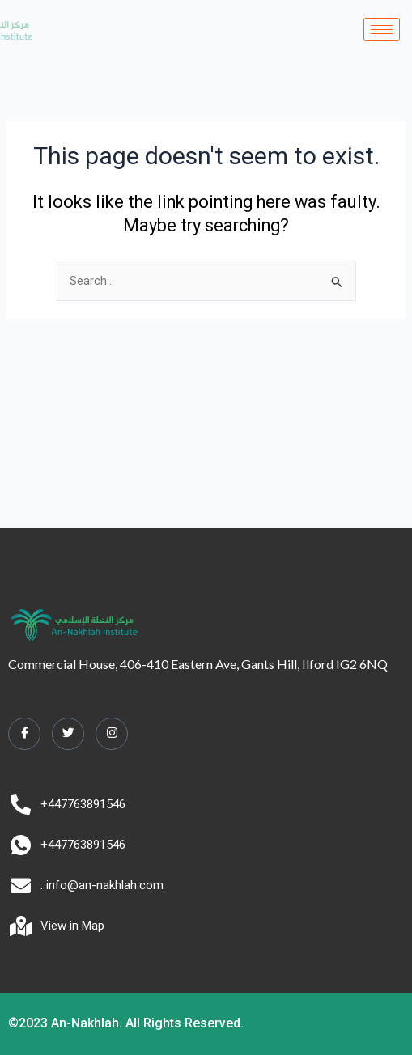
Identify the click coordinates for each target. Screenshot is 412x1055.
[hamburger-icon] (381, 29)
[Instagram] (112, 734)
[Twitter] (68, 734)
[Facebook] (24, 734)
